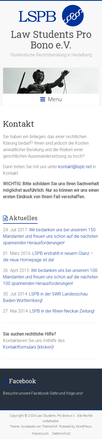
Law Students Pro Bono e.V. (51, 39)
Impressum (40, 433)
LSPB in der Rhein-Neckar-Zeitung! (62, 311)
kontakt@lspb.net (75, 166)
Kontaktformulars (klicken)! (28, 347)
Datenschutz (61, 433)
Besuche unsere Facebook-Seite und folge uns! (43, 393)
